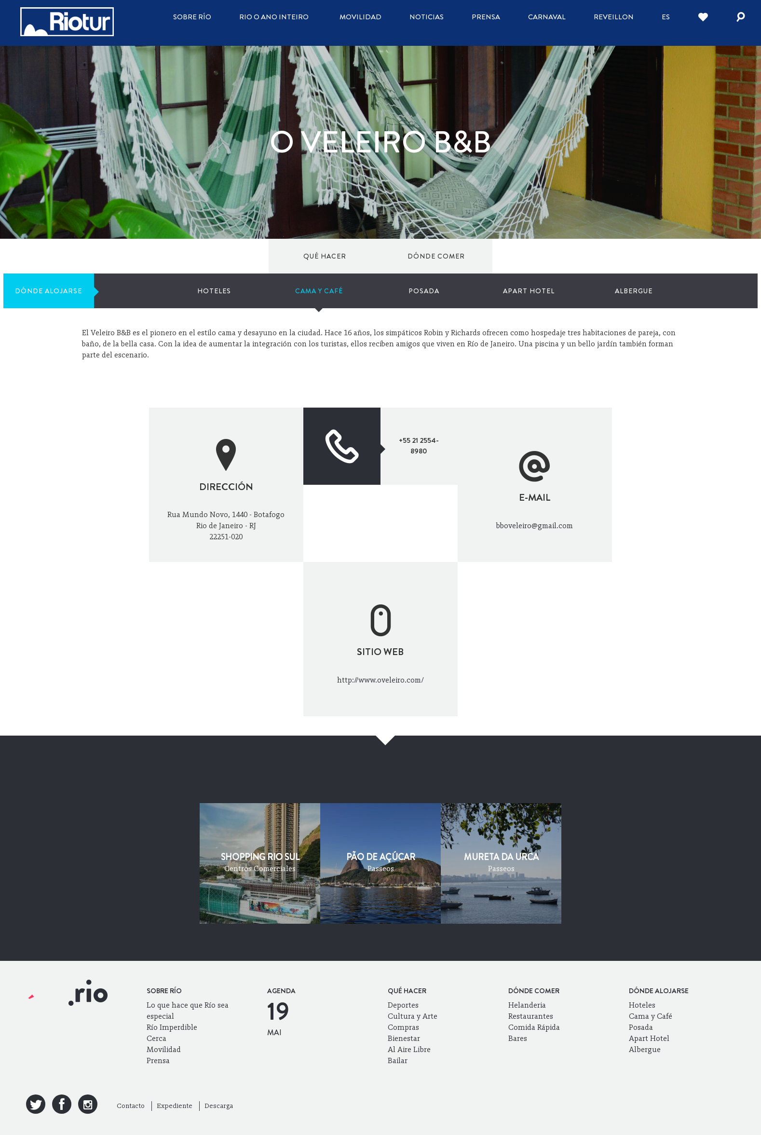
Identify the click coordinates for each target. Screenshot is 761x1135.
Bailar (398, 1060)
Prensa (486, 17)
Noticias (426, 17)
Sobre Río (192, 17)
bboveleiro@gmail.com (534, 525)
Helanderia (527, 1005)
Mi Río (636, 303)
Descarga (218, 1106)
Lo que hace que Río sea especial (188, 1010)
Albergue (674, 256)
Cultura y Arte (412, 1016)
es (666, 17)
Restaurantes (530, 1016)
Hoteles (374, 256)
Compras (403, 1027)
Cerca (156, 1038)
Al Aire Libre (409, 1049)
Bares (517, 1038)
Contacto (131, 1106)
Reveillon (614, 17)
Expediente (174, 1106)
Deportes (403, 1005)
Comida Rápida (534, 1027)
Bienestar (404, 1038)
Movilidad (360, 17)
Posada (523, 256)
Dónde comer (166, 256)
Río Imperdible (172, 1027)
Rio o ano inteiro (274, 17)
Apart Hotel (599, 256)
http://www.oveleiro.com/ (380, 679)
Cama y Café (449, 256)
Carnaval (547, 17)
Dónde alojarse (254, 256)
